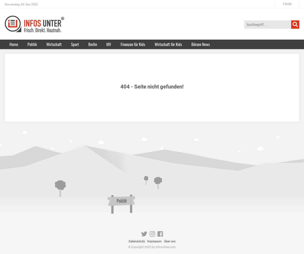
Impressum (154, 241)
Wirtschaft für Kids (168, 44)
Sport (75, 44)
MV (108, 44)
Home (14, 44)
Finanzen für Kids (133, 44)
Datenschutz (137, 241)
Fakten (287, 4)
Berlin (92, 44)
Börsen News (200, 44)
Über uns (170, 241)
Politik (32, 44)
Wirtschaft (54, 44)
